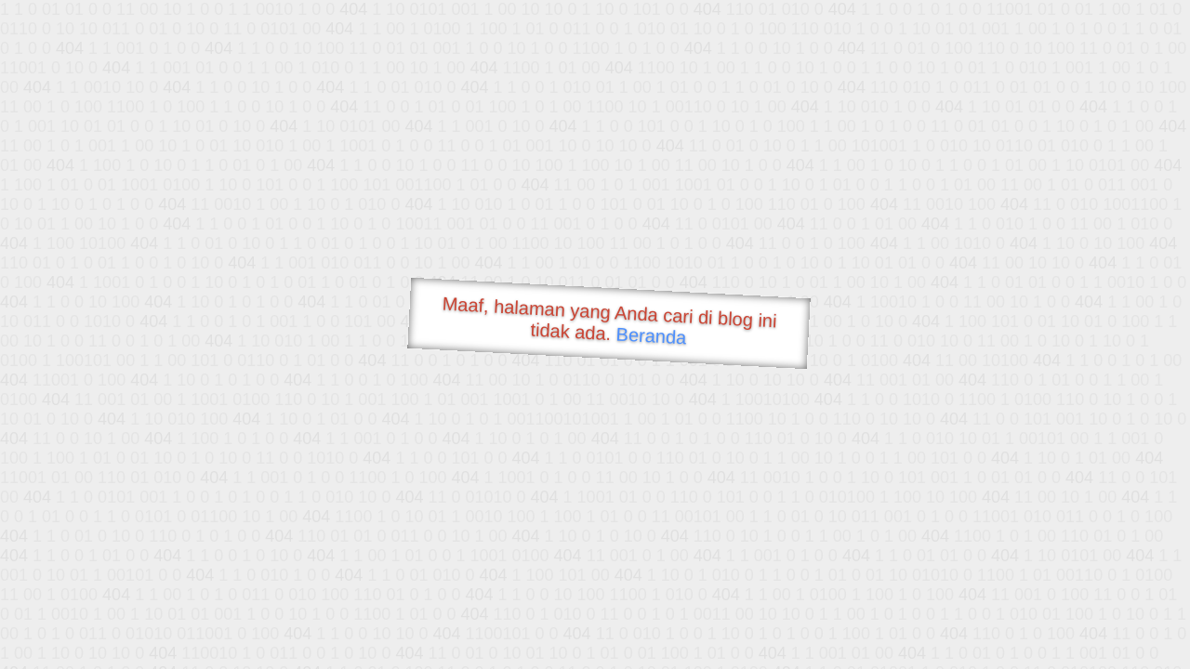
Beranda (651, 335)
